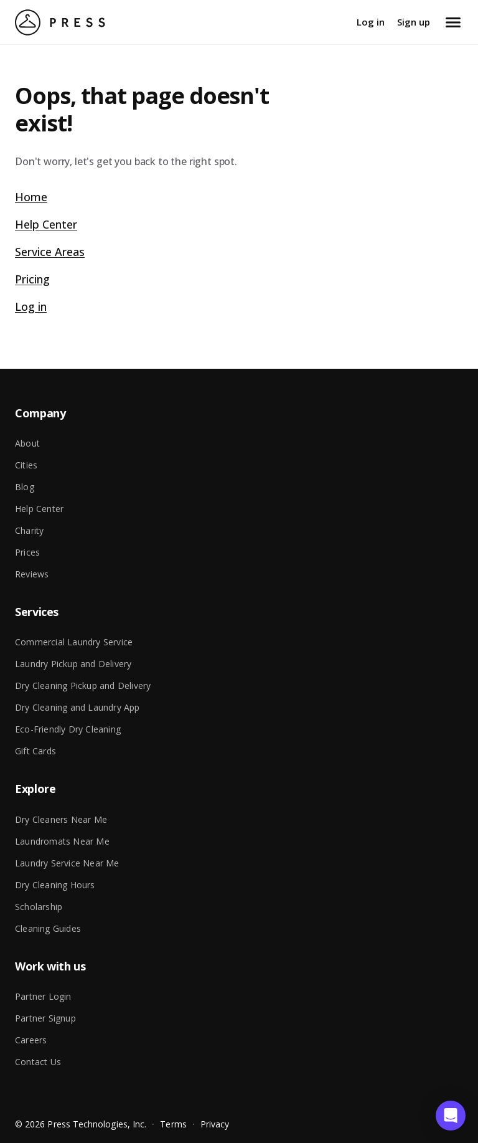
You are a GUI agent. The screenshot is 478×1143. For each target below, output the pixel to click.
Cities (26, 465)
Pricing (32, 279)
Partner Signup (45, 1018)
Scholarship (38, 907)
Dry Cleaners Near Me (61, 819)
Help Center (46, 224)
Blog (24, 487)
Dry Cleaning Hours (55, 885)
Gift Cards (35, 751)
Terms (173, 1124)
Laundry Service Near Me (67, 863)
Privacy (215, 1124)
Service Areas (50, 251)
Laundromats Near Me (62, 841)
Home (31, 196)
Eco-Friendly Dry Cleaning (68, 729)
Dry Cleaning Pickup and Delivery (83, 685)
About (27, 443)
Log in (371, 22)
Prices (27, 552)
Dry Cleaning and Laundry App (77, 707)
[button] (451, 1116)
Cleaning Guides (48, 928)
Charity (29, 530)
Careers (31, 1040)
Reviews (32, 574)
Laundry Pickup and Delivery (73, 664)
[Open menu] (453, 22)
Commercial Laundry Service (74, 642)
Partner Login (43, 996)
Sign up (413, 22)
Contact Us (38, 1062)
